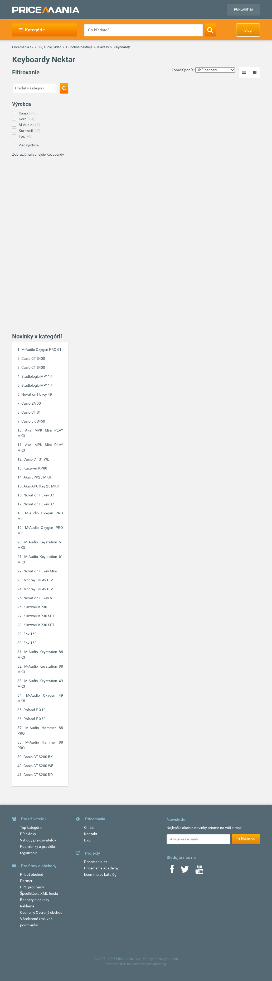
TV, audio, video (49, 47)
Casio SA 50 (31, 403)
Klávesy (103, 47)
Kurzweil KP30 (35, 607)
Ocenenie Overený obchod (41, 912)
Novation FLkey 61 (38, 598)
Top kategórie (31, 827)
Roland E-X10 (34, 710)
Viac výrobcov (29, 145)
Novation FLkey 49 (36, 394)
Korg (26, 119)
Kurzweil (29, 130)
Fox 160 (30, 634)
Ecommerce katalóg (100, 874)
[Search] (210, 29)
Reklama (27, 906)
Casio (28, 113)
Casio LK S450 (33, 421)
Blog (248, 30)
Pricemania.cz (95, 862)
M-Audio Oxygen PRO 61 (41, 349)
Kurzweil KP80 (35, 468)
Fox (25, 136)
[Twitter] (185, 871)
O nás (89, 827)
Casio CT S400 (33, 358)
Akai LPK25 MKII (37, 477)
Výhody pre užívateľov (38, 840)
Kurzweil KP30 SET (38, 616)
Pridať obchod (31, 874)
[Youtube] (199, 871)
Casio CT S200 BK (38, 757)
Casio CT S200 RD (38, 775)
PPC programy (32, 887)
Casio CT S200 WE (38, 766)
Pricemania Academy (101, 868)
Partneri (26, 881)
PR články (28, 834)
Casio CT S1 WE (36, 459)
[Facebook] (172, 871)
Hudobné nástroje (79, 47)
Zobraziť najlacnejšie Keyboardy (38, 154)
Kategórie (32, 29)
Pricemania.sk (22, 47)
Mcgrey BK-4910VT (39, 580)
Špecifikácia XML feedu (39, 893)
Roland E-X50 (34, 719)
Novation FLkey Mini (40, 571)
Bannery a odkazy (34, 900)
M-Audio (29, 125)
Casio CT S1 (31, 412)
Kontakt (90, 834)
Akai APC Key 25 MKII (41, 486)
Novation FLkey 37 (38, 495)
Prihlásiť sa (243, 9)
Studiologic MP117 (36, 376)
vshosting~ (160, 964)
